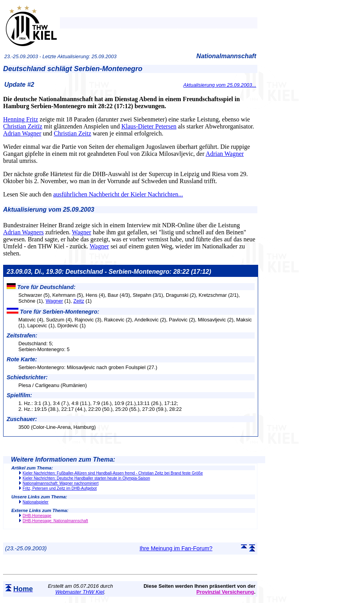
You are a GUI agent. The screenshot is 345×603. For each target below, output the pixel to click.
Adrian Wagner (22, 133)
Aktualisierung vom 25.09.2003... (219, 85)
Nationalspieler (36, 502)
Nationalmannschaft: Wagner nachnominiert (61, 483)
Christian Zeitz (73, 133)
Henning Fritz (20, 119)
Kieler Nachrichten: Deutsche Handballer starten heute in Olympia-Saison (86, 478)
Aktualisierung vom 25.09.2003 (48, 209)
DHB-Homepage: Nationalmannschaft (55, 521)
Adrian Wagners (23, 232)
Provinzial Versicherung (225, 592)
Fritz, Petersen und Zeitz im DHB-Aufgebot (60, 488)
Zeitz (78, 301)
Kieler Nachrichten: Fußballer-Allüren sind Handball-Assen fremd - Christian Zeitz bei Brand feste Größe (113, 473)
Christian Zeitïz (22, 126)
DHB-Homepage (37, 516)
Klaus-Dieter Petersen (148, 126)
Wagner (81, 232)
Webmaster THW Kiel (79, 592)
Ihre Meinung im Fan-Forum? (176, 548)
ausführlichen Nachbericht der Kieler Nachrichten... (118, 194)
